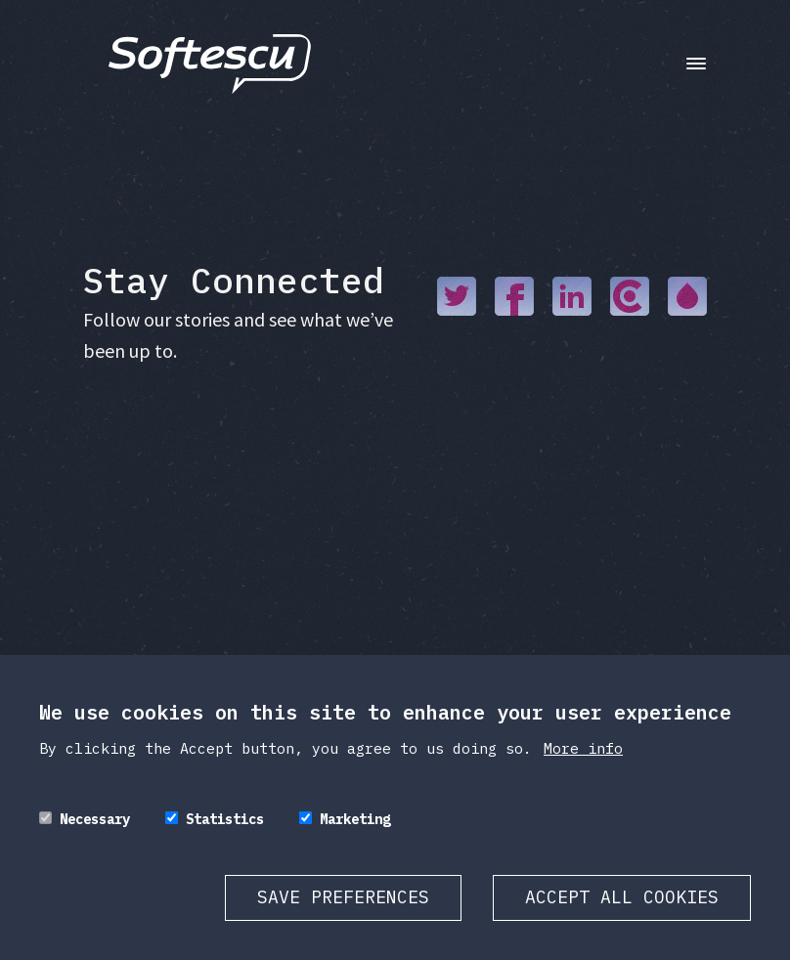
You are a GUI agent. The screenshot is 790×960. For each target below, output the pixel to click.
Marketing (355, 819)
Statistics (225, 819)
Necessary (95, 819)
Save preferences (343, 897)
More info (583, 748)
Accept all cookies (622, 897)
